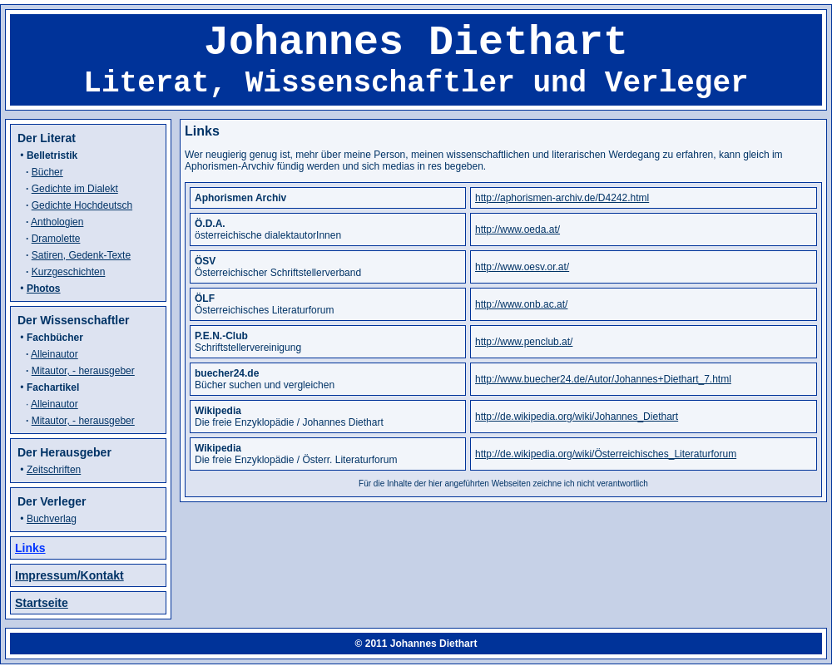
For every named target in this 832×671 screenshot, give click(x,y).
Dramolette (56, 238)
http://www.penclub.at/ (523, 342)
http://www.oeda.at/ (517, 229)
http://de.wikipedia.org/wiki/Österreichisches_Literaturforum (605, 454)
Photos (44, 288)
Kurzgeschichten (69, 272)
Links (30, 548)
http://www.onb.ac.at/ (521, 304)
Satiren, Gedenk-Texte (81, 255)
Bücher (47, 172)
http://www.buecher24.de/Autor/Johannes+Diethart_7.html (603, 379)
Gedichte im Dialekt (75, 189)
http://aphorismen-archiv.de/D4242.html (562, 198)
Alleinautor (54, 354)
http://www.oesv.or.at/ (522, 267)
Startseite (41, 602)
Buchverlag (52, 519)
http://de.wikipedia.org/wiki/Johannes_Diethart (576, 416)
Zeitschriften (54, 470)
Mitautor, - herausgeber (83, 371)
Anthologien (57, 222)
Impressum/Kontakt (69, 575)
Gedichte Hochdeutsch (82, 205)
